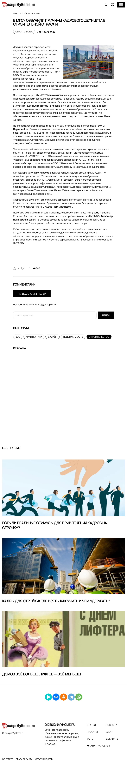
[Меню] (121, 4)
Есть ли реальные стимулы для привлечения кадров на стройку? (54, 525)
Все (17, 336)
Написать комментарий (32, 293)
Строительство (24, 31)
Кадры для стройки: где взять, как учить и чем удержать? (56, 601)
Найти (105, 315)
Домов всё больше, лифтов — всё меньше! (41, 674)
